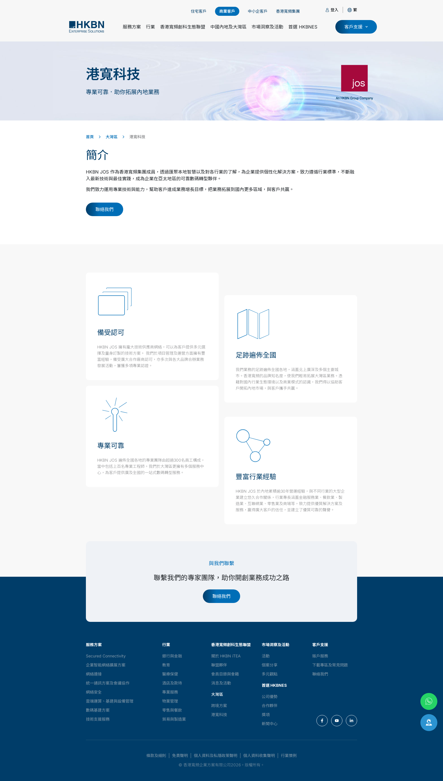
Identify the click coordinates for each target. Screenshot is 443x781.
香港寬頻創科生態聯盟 (182, 27)
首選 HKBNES (302, 27)
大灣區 (112, 136)
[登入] (327, 10)
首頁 (90, 136)
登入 (334, 9)
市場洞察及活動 (267, 27)
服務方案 (132, 27)
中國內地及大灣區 (228, 27)
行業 (150, 27)
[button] (355, 10)
